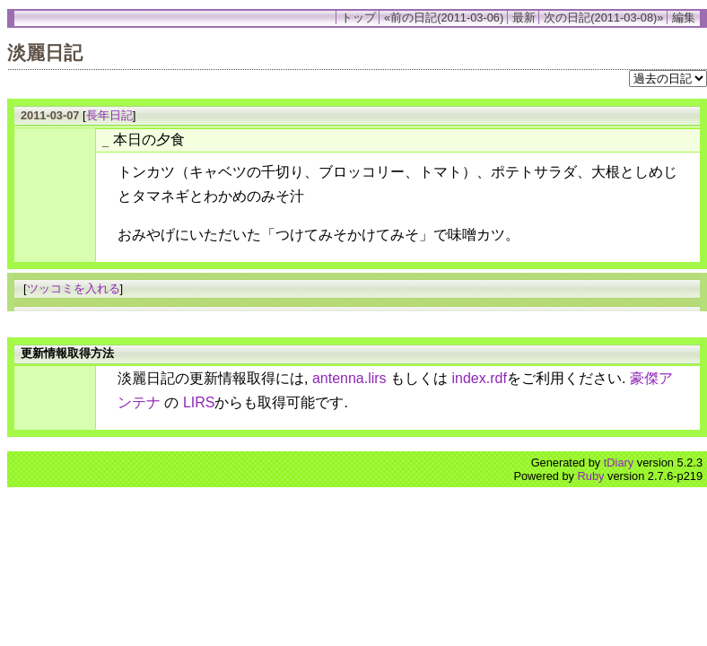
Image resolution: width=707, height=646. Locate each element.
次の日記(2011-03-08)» (603, 17)
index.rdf (479, 378)
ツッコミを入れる (73, 288)
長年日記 (109, 115)
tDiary (618, 462)
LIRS (199, 402)
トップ (358, 17)
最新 (524, 17)
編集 (683, 17)
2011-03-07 (50, 115)
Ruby (591, 476)
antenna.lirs (349, 378)
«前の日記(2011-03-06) (443, 17)
